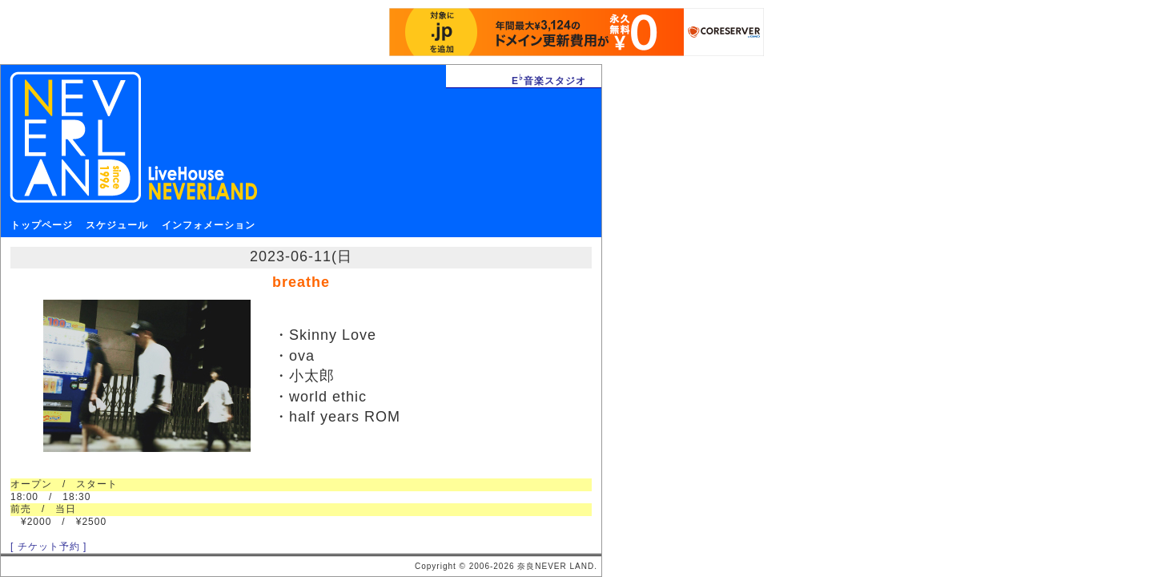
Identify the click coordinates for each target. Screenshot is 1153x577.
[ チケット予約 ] (48, 546)
